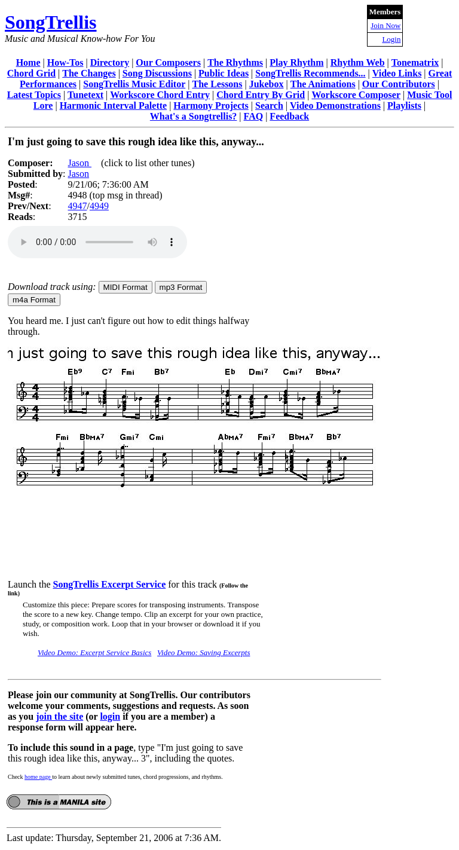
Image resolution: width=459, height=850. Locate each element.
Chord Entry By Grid (260, 95)
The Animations (323, 84)
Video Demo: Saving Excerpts (203, 652)
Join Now (385, 25)
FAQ (254, 116)
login (110, 716)
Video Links (397, 73)
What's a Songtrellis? (193, 116)
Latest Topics (34, 95)
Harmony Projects (210, 105)
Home (28, 62)
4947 (77, 206)
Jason (79, 163)
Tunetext (85, 95)
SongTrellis (51, 22)
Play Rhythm (296, 62)
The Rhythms (235, 62)
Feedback (289, 116)
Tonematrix (415, 62)
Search (269, 105)
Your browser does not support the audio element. (97, 242)
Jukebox (266, 84)
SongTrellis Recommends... (310, 73)
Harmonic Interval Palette (113, 105)
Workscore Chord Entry (160, 95)
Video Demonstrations (335, 105)
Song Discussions (157, 73)
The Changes (88, 73)
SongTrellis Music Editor (134, 84)
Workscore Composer (355, 95)
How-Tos (65, 62)
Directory (109, 62)
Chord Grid (31, 73)
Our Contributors (398, 84)
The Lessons (217, 84)
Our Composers (168, 62)
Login (391, 39)
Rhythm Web (358, 62)
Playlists (404, 105)
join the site (59, 716)
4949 (99, 206)
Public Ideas (223, 73)
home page (38, 776)
